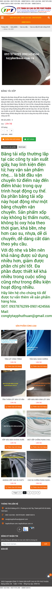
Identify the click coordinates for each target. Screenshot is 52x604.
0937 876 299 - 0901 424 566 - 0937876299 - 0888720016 (26, 19)
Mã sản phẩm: (6, 120)
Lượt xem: (4, 134)
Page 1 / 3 (16, 493)
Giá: (2, 124)
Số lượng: (4, 127)
